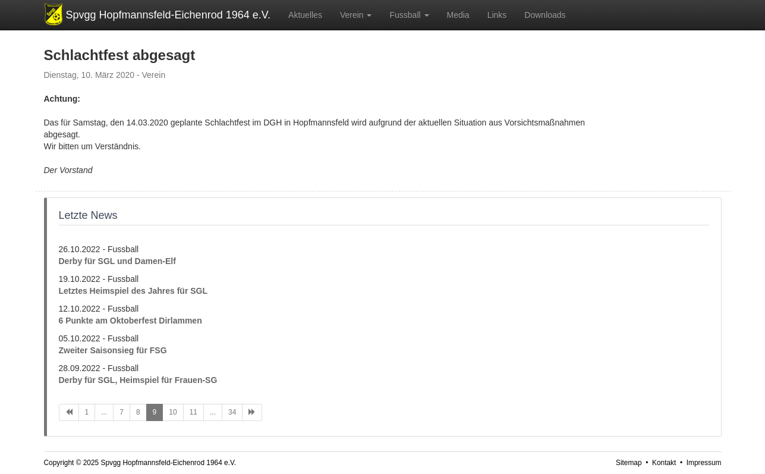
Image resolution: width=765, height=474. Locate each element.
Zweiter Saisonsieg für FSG (113, 350)
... (104, 412)
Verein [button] (356, 15)
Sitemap (629, 463)
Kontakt (664, 463)
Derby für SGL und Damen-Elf (117, 261)
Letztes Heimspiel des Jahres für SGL (133, 291)
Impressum (704, 463)
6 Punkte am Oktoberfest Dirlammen (130, 320)
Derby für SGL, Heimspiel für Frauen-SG (138, 380)
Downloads (544, 15)
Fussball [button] (409, 15)
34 (232, 412)
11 (193, 412)
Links (497, 15)
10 (173, 412)
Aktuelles (305, 15)
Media (458, 15)
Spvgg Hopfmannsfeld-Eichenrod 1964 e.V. (168, 15)
